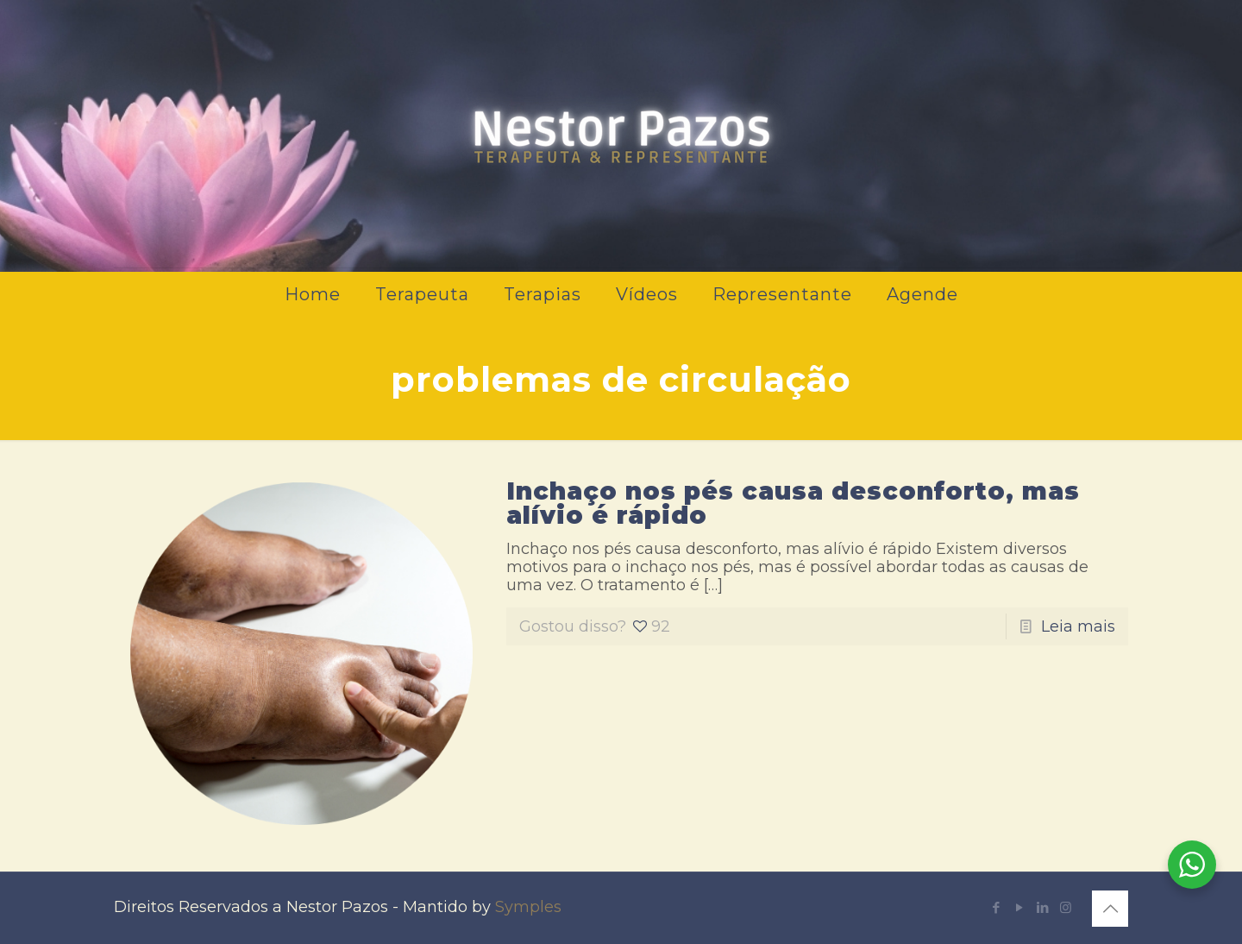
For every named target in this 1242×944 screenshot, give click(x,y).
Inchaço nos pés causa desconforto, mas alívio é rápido (793, 503)
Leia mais (1078, 626)
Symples (528, 906)
